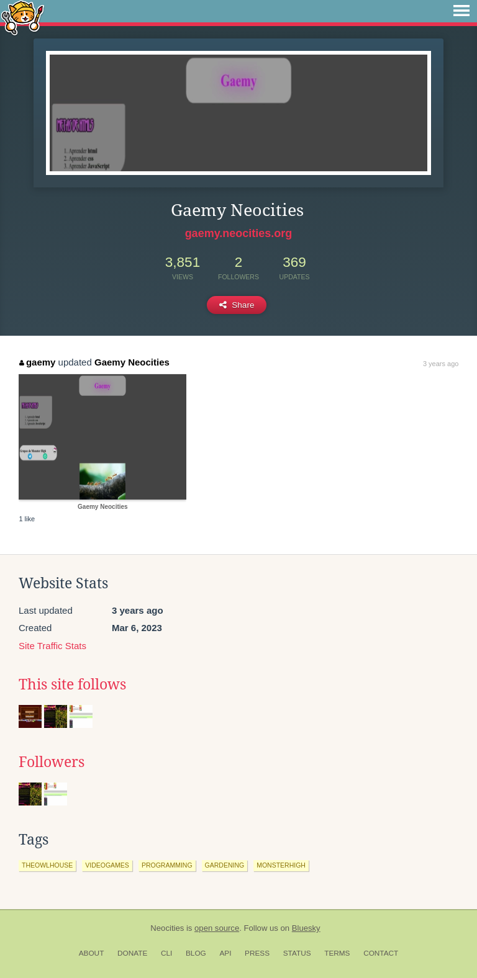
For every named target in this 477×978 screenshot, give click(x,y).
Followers (51, 762)
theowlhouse (47, 865)
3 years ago (440, 363)
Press (257, 953)
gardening (225, 865)
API (225, 953)
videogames (107, 865)
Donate (132, 953)
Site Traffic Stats (52, 645)
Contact (380, 953)
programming (167, 865)
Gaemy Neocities (132, 362)
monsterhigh (281, 865)
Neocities (167, 928)
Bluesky (306, 928)
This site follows (72, 684)
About (91, 953)
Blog (196, 953)
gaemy (37, 362)
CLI (166, 953)
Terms (337, 953)
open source (216, 928)
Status (297, 953)
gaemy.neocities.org (239, 233)
